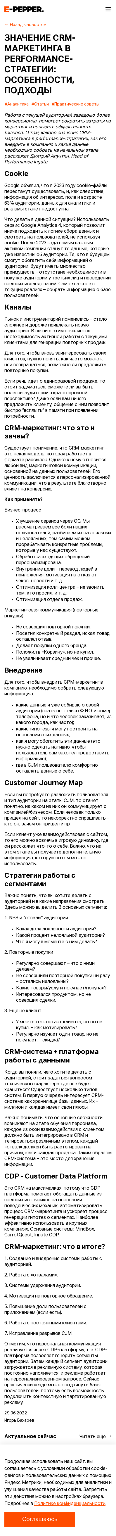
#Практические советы (75, 104)
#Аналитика (17, 104)
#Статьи (40, 104)
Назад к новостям (25, 25)
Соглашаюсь (39, 1519)
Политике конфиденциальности (69, 1504)
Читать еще (95, 1436)
